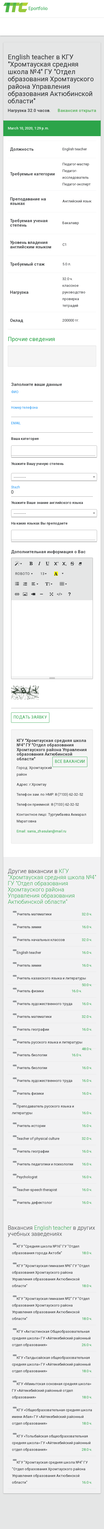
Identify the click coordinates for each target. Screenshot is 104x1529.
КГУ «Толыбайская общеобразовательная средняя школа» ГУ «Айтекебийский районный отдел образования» (52, 1443)
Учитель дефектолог (52, 1202)
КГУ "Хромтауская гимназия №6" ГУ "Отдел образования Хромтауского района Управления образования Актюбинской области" (52, 1276)
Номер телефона (24, 408)
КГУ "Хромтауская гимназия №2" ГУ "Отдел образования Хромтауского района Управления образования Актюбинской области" (52, 1308)
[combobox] (54, 451)
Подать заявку (30, 717)
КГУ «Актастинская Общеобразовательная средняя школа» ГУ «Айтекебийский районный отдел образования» (52, 1338)
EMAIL (16, 423)
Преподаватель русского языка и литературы (52, 1109)
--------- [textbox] (20, 477)
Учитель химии (52, 927)
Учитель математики (52, 914)
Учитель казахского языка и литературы (52, 980)
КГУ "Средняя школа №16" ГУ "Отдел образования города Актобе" (52, 1249)
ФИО (15, 392)
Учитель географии (52, 1029)
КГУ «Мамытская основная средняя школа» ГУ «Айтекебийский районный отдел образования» (52, 1391)
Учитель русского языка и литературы (52, 1044)
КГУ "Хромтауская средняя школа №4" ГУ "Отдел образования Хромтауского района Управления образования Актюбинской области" (52, 1472)
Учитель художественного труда (52, 1004)
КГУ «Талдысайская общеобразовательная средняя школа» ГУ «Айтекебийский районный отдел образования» (52, 1364)
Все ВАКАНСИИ (70, 761)
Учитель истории (52, 1126)
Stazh (15, 487)
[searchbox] (15, 450)
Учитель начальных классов (52, 940)
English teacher (52, 952)
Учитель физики (47, 991)
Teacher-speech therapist (52, 1190)
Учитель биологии (47, 1055)
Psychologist (52, 1177)
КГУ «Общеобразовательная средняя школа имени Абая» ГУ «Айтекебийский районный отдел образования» (52, 1417)
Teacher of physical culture (52, 1138)
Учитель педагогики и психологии (52, 1164)
